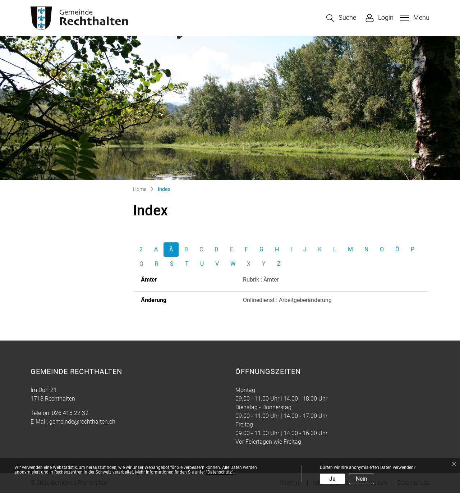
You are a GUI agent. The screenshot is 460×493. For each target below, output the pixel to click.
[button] (341, 18)
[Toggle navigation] (413, 17)
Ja (332, 478)
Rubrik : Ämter (261, 279)
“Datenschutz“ (219, 472)
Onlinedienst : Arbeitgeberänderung (287, 300)
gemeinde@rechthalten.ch (82, 421)
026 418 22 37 (70, 413)
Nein (361, 478)
